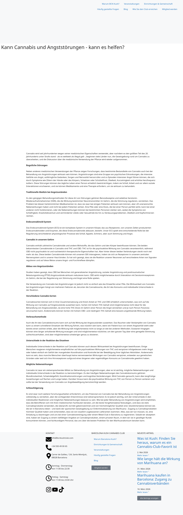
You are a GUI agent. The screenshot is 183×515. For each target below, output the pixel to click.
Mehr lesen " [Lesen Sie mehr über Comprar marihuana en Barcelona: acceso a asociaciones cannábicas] (143, 492)
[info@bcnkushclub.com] (49, 439)
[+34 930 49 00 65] (49, 448)
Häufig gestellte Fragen (108, 9)
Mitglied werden (169, 9)
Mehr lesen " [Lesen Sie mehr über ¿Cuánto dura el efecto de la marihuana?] (143, 471)
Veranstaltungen (131, 3)
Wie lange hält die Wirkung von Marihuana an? (158, 460)
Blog (126, 9)
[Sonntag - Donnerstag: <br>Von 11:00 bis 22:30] (49, 467)
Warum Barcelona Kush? (105, 439)
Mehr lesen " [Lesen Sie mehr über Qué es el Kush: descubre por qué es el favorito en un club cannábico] (143, 455)
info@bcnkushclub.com (62, 438)
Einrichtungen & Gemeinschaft (158, 3)
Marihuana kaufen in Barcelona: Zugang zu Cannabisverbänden (154, 479)
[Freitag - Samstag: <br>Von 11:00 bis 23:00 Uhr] (49, 478)
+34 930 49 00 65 (59, 446)
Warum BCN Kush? (110, 3)
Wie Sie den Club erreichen (145, 9)
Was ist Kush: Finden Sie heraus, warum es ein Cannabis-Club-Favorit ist (157, 442)
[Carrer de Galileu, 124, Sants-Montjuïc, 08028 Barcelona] (23, 497)
